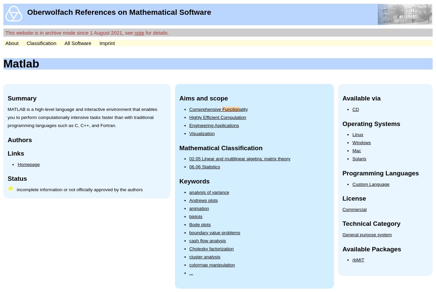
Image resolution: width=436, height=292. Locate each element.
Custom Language (370, 184)
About (11, 43)
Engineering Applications (214, 125)
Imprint (107, 43)
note (139, 33)
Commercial (355, 209)
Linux (357, 134)
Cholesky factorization (211, 248)
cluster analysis (204, 256)
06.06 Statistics (204, 166)
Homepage (28, 164)
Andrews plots (203, 200)
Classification (41, 43)
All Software (77, 43)
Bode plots (200, 224)
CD (355, 109)
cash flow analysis (207, 240)
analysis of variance (209, 192)
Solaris (359, 158)
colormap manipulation (212, 264)
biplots (196, 216)
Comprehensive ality (218, 109)
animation (199, 208)
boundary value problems (215, 232)
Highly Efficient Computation (217, 117)
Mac (356, 150)
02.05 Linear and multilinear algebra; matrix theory (240, 158)
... (191, 273)
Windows (361, 142)
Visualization (202, 133)
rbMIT (358, 259)
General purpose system (367, 234)
